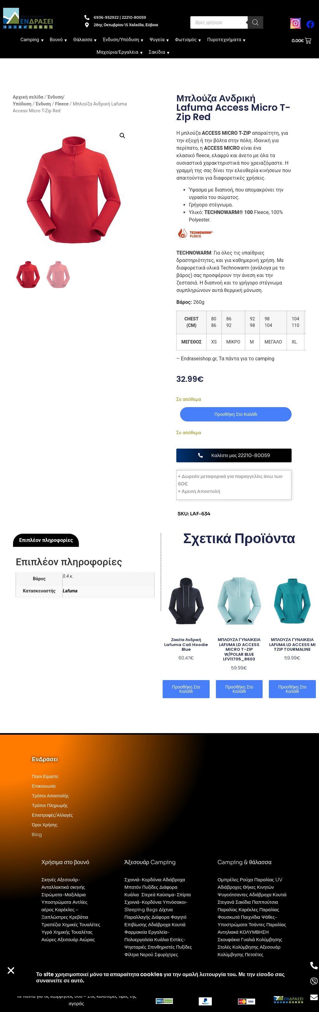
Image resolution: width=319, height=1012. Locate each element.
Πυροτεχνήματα (226, 39)
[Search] (255, 22)
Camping (32, 39)
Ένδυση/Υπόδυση (123, 39)
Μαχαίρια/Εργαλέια (120, 52)
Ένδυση (43, 104)
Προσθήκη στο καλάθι (236, 414)
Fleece (62, 104)
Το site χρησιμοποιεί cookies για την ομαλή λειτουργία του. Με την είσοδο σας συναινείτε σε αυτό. (160, 977)
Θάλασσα (85, 39)
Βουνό (58, 39)
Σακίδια (159, 52)
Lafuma (70, 591)
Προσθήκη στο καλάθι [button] (186, 689)
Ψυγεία (159, 39)
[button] (122, 135)
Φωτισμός (188, 39)
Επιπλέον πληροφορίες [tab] (46, 540)
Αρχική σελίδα (28, 97)
